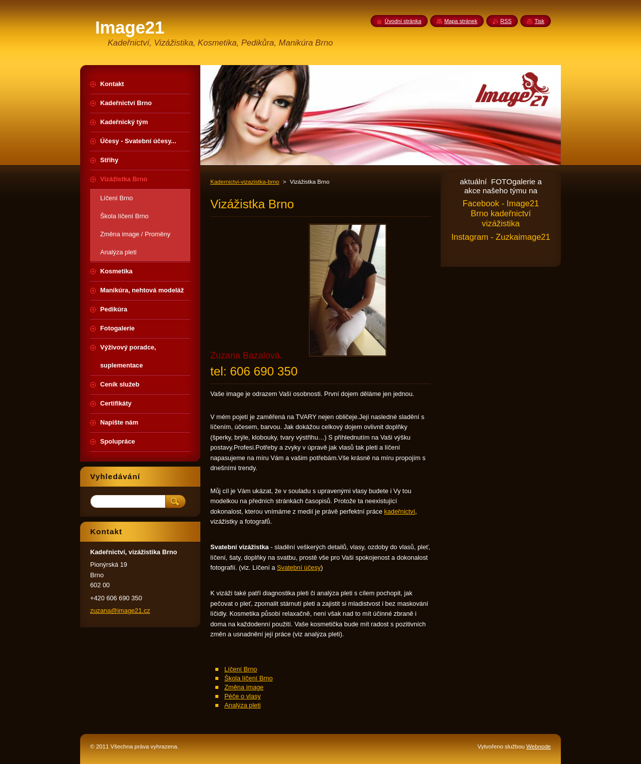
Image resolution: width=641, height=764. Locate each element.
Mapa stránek (460, 21)
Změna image (243, 687)
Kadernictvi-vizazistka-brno (244, 182)
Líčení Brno (240, 669)
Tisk (539, 21)
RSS (505, 21)
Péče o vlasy (242, 696)
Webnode (538, 746)
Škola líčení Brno (248, 678)
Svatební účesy (299, 567)
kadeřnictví (399, 511)
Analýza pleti (242, 705)
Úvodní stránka (403, 21)
